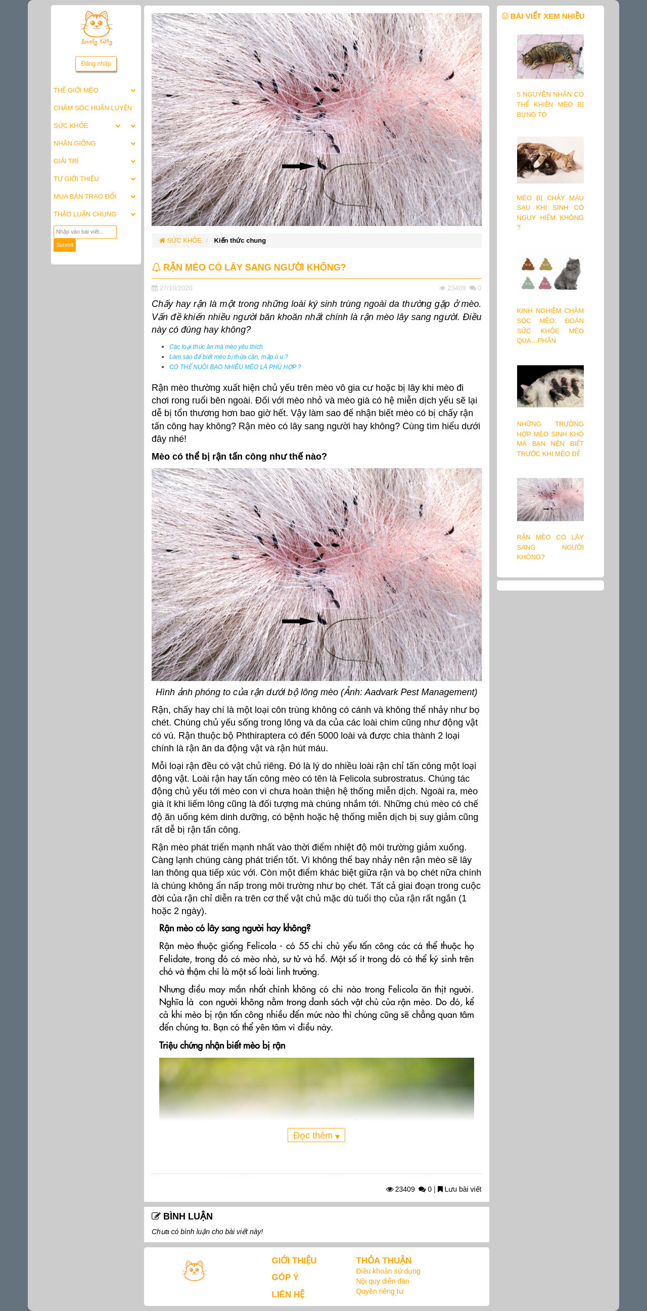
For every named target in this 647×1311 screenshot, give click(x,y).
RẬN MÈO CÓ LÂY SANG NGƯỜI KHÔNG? (550, 547)
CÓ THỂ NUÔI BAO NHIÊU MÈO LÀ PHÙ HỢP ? (235, 367)
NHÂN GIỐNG (75, 143)
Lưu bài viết (460, 1189)
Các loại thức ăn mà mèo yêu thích (216, 346)
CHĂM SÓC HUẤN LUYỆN (93, 108)
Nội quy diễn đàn (382, 1281)
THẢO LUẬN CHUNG (85, 214)
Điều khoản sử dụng (388, 1271)
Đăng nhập (96, 63)
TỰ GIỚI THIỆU (76, 179)
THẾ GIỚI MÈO (76, 90)
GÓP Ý (285, 1277)
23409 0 (409, 1189)
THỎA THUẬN (383, 1260)
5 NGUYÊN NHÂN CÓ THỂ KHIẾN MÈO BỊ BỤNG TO (550, 104)
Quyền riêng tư (379, 1291)
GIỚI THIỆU (294, 1260)
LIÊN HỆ (288, 1294)
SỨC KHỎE (71, 125)
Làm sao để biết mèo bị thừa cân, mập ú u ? (228, 356)
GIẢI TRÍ (66, 161)
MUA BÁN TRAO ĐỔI (85, 196)
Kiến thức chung (240, 240)
